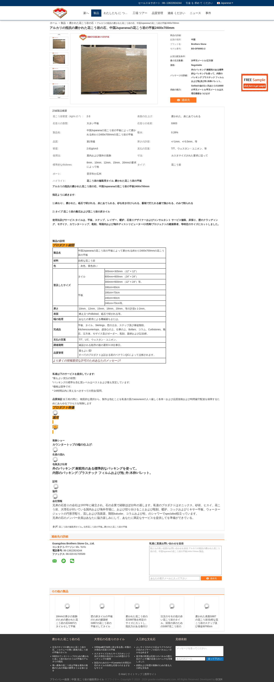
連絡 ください (176, 13)
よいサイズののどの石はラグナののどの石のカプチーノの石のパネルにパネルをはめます (154, 650)
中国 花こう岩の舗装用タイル (87, 679)
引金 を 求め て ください (199, 3)
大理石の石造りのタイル (109, 639)
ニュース (195, 13)
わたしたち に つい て (117, 13)
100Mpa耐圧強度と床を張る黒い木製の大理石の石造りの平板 (112, 648)
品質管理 (157, 13)
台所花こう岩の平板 (93, 527)
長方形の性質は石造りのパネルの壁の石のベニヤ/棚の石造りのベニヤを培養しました (154, 659)
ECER (219, 679)
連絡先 (186, 99)
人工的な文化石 (146, 639)
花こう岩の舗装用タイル (70, 527)
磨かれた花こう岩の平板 (115, 527)
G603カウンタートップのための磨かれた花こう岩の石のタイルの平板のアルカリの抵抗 (70, 659)
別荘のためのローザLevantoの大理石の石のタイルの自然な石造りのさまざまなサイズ (112, 665)
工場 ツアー (140, 13)
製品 (96, 13)
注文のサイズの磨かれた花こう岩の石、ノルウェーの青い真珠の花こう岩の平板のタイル (70, 650)
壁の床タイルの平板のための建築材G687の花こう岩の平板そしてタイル (102, 621)
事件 (208, 13)
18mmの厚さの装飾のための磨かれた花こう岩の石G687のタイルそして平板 (67, 621)
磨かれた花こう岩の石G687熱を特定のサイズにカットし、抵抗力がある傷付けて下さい (137, 623)
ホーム (53, 23)
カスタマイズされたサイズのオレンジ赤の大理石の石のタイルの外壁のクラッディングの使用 (112, 656)
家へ (86, 13)
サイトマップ (135, 674)
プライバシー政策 (59, 679)
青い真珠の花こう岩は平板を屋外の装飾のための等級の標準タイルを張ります (70, 668)
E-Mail (122, 674)
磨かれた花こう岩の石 (81, 23)
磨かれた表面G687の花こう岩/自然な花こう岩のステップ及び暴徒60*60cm (206, 621)
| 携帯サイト (150, 674)
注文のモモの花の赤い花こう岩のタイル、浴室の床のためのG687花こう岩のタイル (172, 623)
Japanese (227, 3)
